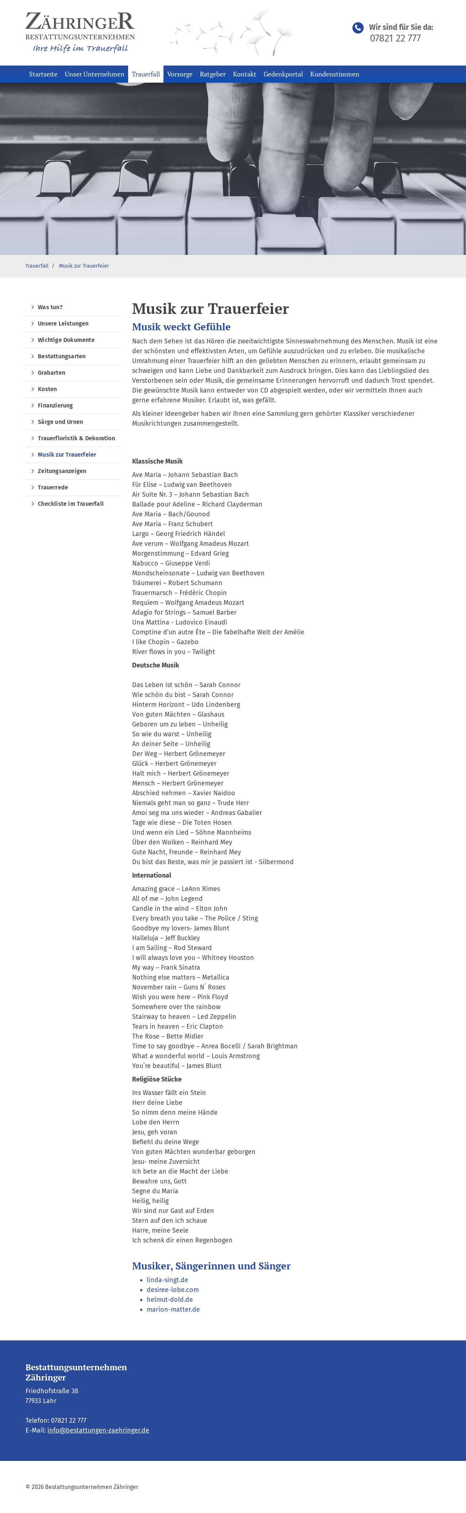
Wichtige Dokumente (66, 339)
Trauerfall (146, 74)
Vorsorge (180, 74)
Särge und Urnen (60, 421)
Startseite (43, 74)
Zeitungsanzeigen (62, 471)
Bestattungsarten (62, 356)
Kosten (47, 389)
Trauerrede (53, 487)
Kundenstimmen (334, 74)
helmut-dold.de (170, 1300)
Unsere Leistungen (63, 323)
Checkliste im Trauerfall (71, 503)
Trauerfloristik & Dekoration (76, 438)
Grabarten (51, 372)
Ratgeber (213, 74)
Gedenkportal (283, 74)
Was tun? (50, 307)
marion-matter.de (173, 1309)
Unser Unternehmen (95, 74)
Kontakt (244, 74)
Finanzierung (55, 405)
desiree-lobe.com (173, 1290)
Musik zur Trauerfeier (84, 266)
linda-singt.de (167, 1280)
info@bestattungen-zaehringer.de (98, 1430)
